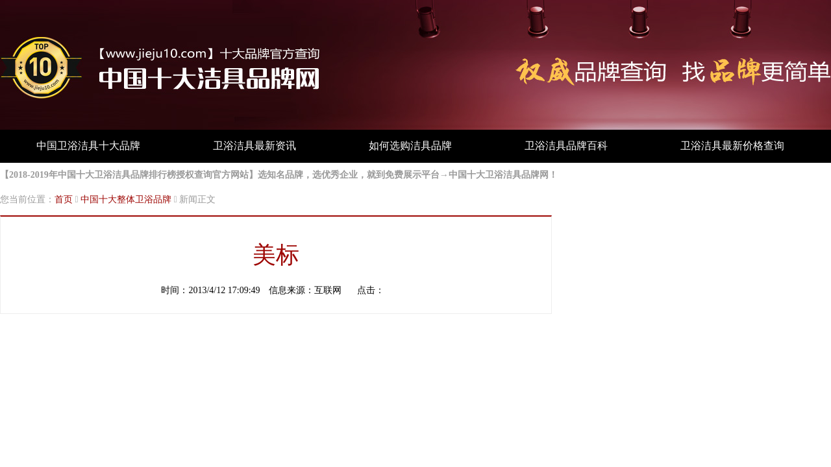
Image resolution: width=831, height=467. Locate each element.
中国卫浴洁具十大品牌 (88, 145)
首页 (64, 199)
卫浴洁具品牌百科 (566, 145)
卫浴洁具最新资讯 (254, 145)
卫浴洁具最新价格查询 (732, 145)
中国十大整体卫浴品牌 (126, 199)
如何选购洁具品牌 (410, 145)
